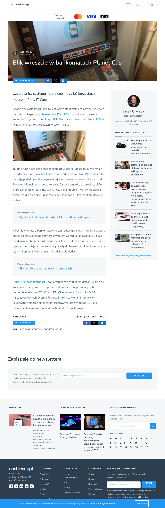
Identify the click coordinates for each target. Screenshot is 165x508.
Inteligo (64, 297)
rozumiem (142, 503)
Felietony (44, 479)
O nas (91, 474)
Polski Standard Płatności (29, 281)
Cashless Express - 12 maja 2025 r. (70, 436)
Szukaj (67, 487)
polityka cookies (106, 503)
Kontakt (92, 494)
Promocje (15, 407)
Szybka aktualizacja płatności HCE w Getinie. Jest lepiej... (54, 217)
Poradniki (44, 494)
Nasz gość (44, 484)
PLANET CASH (24, 329)
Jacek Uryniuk (26, 52)
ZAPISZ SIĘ (139, 375)
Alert (66, 482)
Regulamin (93, 484)
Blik (55, 119)
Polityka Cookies (95, 489)
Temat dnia (44, 474)
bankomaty (49, 114)
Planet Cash (64, 114)
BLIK (41, 329)
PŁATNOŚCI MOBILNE (24, 81)
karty (49, 174)
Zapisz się (149, 484)
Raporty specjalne (72, 492)
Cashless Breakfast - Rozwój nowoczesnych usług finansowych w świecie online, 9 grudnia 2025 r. (94, 442)
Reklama (92, 479)
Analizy (43, 489)
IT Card (41, 99)
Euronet (18, 184)
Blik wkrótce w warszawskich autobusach (44, 268)
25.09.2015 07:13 (27, 54)
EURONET (35, 329)
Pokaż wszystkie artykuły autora (133, 255)
